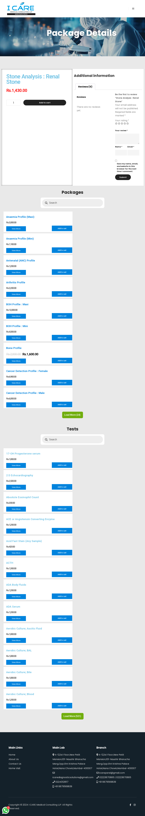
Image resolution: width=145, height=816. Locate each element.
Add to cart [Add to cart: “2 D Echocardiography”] (62, 487)
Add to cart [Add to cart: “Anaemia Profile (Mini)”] (62, 250)
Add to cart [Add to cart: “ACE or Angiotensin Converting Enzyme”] (62, 531)
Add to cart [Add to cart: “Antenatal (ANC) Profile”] (62, 272)
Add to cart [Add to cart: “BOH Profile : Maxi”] (62, 316)
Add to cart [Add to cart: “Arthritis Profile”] (62, 294)
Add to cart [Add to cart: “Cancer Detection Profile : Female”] (62, 383)
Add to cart (44, 102)
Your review (121, 130)
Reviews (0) (85, 86)
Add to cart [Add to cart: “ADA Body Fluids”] (62, 596)
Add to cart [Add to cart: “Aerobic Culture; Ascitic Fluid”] (62, 640)
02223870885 (105, 777)
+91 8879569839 (62, 786)
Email (130, 147)
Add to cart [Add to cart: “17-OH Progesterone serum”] (62, 465)
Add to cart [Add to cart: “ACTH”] (62, 574)
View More (16, 229)
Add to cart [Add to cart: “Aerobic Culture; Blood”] (62, 706)
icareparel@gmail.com (110, 772)
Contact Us (15, 763)
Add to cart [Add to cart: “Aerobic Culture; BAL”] (62, 662)
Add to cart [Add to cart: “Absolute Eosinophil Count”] (62, 509)
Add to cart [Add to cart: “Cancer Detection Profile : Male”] (62, 405)
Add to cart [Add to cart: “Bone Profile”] (62, 361)
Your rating (122, 120)
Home (12, 754)
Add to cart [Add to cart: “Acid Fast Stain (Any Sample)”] (62, 553)
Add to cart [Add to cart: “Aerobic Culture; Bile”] (62, 684)
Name (118, 147)
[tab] (85, 87)
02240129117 (60, 781)
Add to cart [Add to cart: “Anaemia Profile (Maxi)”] (62, 229)
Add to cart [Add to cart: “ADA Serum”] (62, 618)
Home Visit (14, 768)
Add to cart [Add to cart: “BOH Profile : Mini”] (62, 338)
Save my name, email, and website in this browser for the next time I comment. (127, 168)
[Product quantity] (13, 102)
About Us (14, 759)
